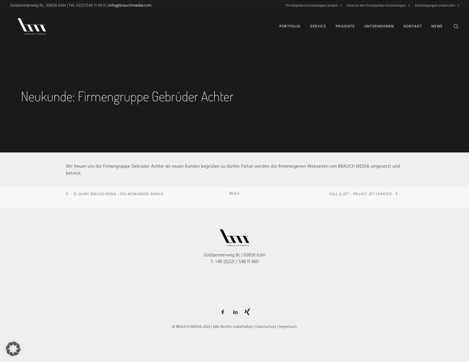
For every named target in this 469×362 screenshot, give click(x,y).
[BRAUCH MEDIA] (28, 25)
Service (318, 25)
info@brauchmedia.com (129, 5)
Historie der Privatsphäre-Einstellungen (378, 6)
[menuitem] (314, 5)
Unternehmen (379, 25)
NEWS (234, 193)
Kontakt (412, 25)
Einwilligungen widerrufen (437, 6)
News (437, 25)
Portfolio (290, 25)
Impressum (288, 327)
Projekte (345, 25)
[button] (456, 25)
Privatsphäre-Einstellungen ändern (313, 6)
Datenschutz (265, 327)
